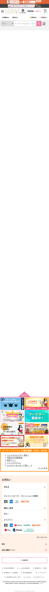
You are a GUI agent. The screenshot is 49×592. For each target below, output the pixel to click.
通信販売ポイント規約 (41, 568)
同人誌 (15, 32)
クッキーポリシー (42, 572)
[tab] (12, 63)
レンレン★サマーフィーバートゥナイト (7, 286)
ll (34, 163)
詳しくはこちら (42, 537)
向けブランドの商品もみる (24, 385)
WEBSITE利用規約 (9, 568)
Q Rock (37, 223)
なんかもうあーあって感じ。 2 (19, 465)
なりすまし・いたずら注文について (35, 577)
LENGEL (20, 223)
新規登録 (30, 11)
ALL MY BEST (6, 344)
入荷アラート (7, 36)
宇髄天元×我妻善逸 (14, 458)
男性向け (33, 17)
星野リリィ (11, 460)
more (42, 583)
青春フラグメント (40, 284)
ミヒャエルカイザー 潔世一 (18, 455)
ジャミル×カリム (14, 463)
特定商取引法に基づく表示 (13, 577)
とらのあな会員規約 (24, 568)
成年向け (15, 17)
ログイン (38, 11)
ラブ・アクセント (40, 102)
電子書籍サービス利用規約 (11, 572)
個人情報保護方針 (27, 572)
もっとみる (42, 468)
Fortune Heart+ (23, 102)
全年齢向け (5, 17)
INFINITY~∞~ (22, 284)
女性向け (43, 17)
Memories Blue (23, 163)
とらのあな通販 (6, 32)
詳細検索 (44, 23)
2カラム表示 (41, 69)
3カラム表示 (37, 69)
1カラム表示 (46, 69)
